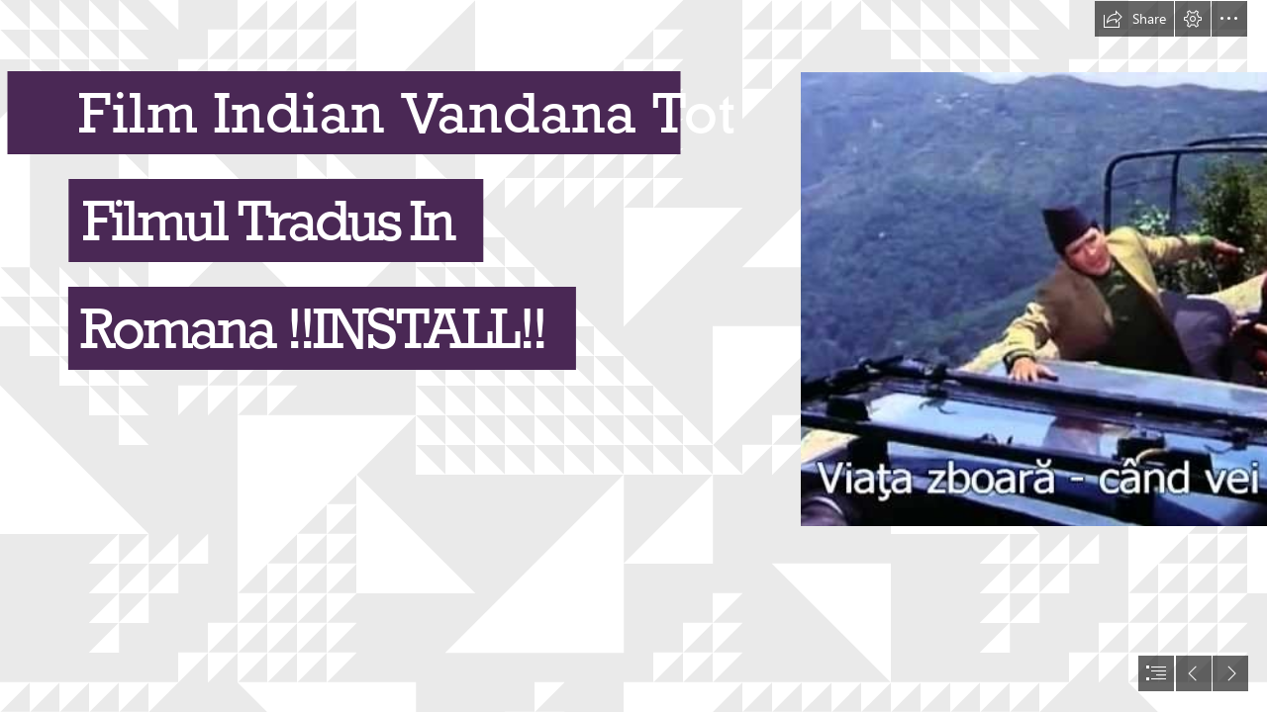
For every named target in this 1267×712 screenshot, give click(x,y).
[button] (1134, 19)
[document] (633, 356)
